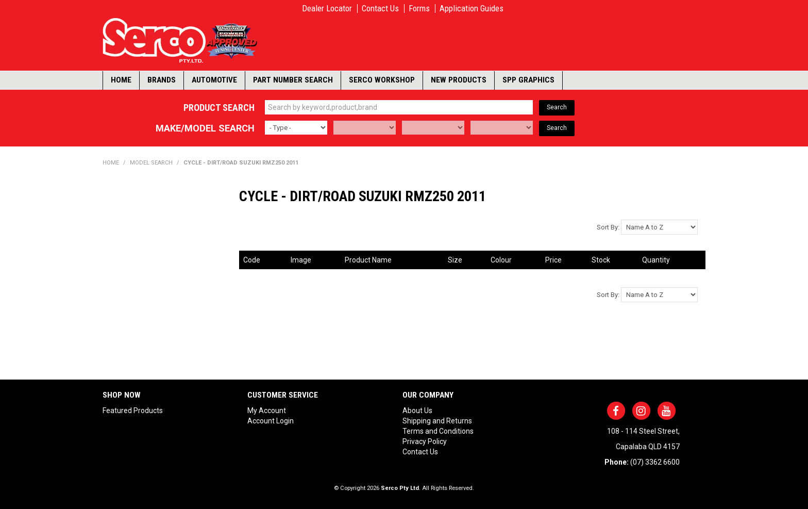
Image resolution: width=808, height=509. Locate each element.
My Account (266, 410)
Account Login (270, 421)
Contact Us (380, 8)
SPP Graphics (528, 80)
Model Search (151, 162)
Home (121, 80)
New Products (458, 80)
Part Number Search (293, 80)
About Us (417, 410)
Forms (419, 8)
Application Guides (471, 8)
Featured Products (133, 410)
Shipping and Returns (437, 421)
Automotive (214, 80)
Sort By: (608, 227)
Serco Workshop (382, 80)
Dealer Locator (327, 8)
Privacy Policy (424, 441)
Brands (161, 80)
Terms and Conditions (438, 431)
